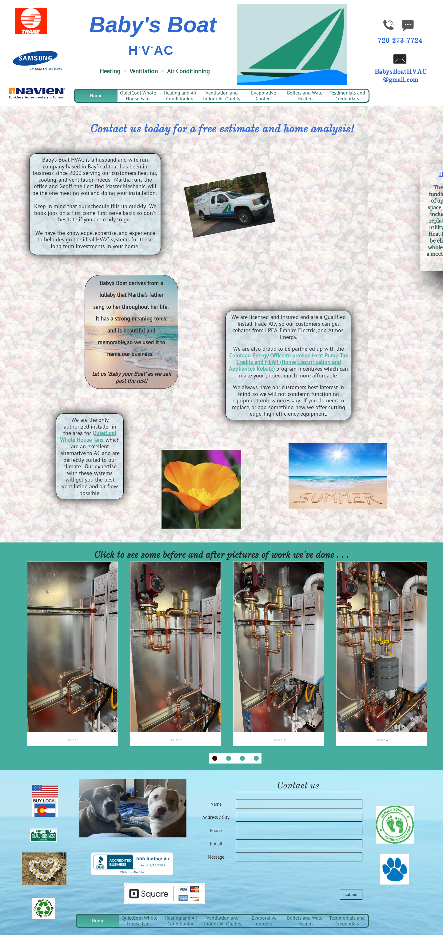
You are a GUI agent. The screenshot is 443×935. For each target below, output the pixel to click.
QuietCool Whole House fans (88, 436)
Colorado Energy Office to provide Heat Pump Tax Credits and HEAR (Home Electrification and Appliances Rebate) (288, 362)
